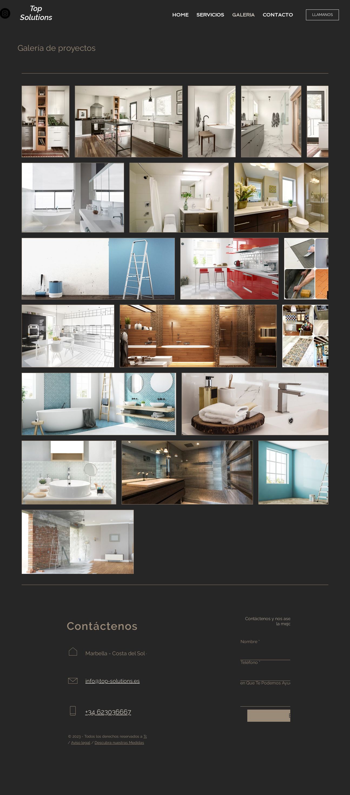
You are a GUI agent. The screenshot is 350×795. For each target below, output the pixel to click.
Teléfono (249, 662)
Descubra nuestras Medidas (119, 742)
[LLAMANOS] (322, 14)
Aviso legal (80, 742)
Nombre (249, 642)
